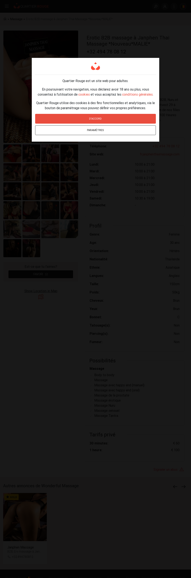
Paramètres (95, 130)
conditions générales (137, 94)
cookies (84, 94)
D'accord (95, 118)
